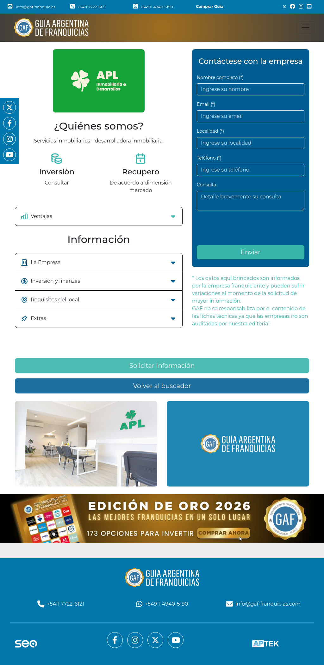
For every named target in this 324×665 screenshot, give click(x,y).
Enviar (251, 252)
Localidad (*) (210, 131)
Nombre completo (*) (220, 77)
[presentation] (245, 227)
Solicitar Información (162, 403)
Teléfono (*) (209, 158)
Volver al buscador (162, 423)
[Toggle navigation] (305, 27)
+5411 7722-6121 (87, 6)
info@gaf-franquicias (31, 6)
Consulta (206, 185)
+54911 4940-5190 (153, 6)
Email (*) (206, 104)
